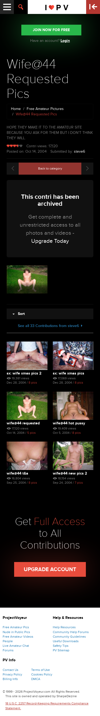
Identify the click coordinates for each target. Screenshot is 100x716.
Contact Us (10, 670)
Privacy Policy (12, 674)
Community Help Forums (71, 632)
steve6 (79, 151)
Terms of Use (40, 670)
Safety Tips (61, 646)
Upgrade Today (50, 241)
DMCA (35, 679)
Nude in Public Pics (16, 632)
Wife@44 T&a (17, 473)
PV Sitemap (61, 650)
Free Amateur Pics (16, 627)
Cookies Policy (41, 674)
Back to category (50, 168)
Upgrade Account (50, 569)
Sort (19, 313)
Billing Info (10, 679)
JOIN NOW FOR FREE (51, 30)
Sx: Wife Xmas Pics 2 (24, 373)
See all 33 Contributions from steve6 (50, 326)
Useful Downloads (66, 641)
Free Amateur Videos (18, 636)
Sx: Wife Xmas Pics (68, 373)
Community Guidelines (69, 636)
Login (65, 40)
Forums (8, 650)
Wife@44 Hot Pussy (69, 423)
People (8, 641)
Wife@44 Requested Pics (23, 423)
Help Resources (64, 627)
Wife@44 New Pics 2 (70, 473)
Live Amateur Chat (16, 646)
